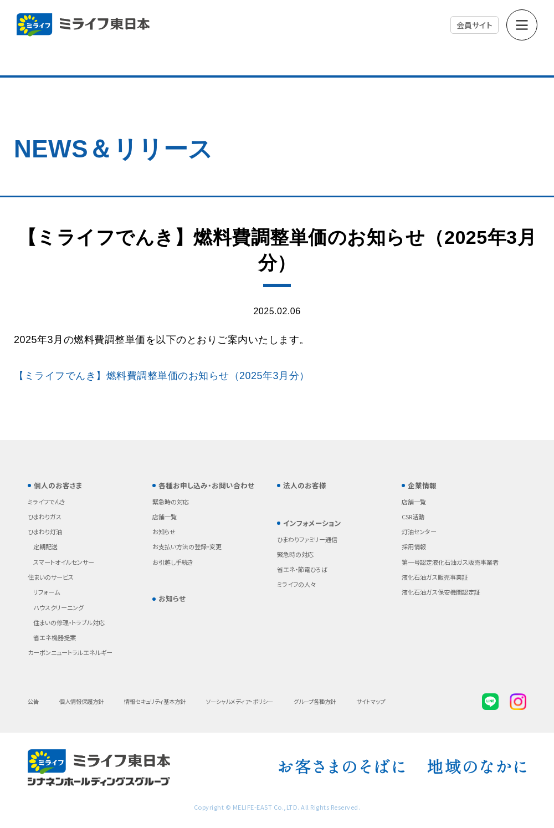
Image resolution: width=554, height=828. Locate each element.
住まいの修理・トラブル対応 (69, 622)
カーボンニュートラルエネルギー (70, 652)
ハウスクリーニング (58, 607)
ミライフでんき (46, 501)
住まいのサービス (51, 577)
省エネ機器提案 (54, 637)
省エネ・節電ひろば (302, 569)
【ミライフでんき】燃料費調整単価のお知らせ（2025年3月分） (162, 375)
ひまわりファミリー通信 (307, 539)
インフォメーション (312, 523)
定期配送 (45, 546)
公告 (33, 701)
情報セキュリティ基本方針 (155, 701)
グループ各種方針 (315, 701)
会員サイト (474, 24)
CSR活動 (413, 516)
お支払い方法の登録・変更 (187, 546)
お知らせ (164, 531)
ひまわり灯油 (45, 531)
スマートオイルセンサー (63, 562)
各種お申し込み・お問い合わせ (206, 485)
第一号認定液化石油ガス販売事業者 (450, 562)
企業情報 (422, 485)
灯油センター (419, 531)
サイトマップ (370, 701)
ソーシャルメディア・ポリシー (239, 701)
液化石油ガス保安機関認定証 (441, 591)
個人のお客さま (58, 485)
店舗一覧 (164, 516)
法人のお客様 (304, 485)
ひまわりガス (44, 516)
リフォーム (46, 591)
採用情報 (414, 546)
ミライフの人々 (296, 584)
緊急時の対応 (170, 501)
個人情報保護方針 (81, 701)
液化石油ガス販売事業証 (435, 577)
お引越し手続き (172, 562)
